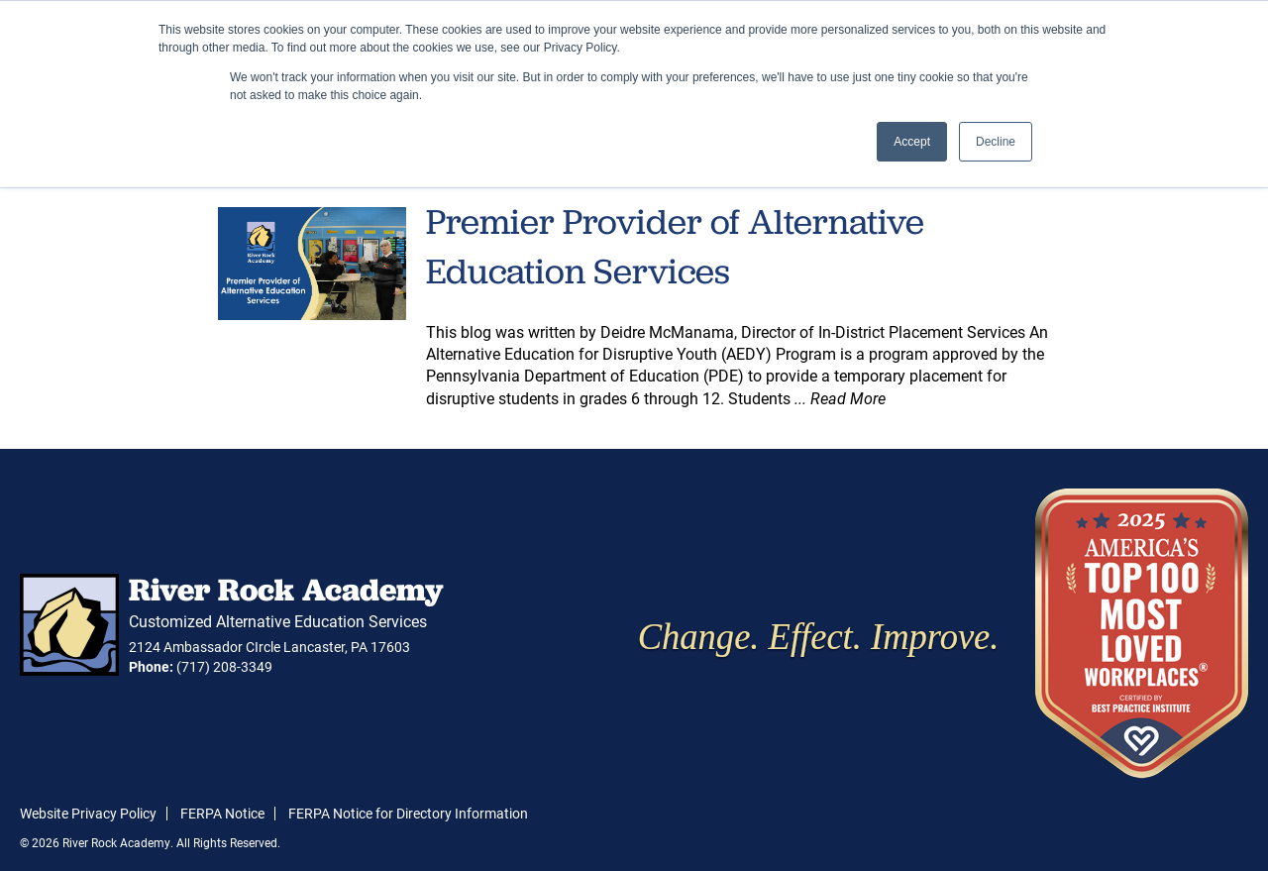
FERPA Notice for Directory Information (408, 813)
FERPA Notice (222, 813)
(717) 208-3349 (224, 666)
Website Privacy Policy (88, 813)
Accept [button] (912, 142)
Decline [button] (995, 142)
